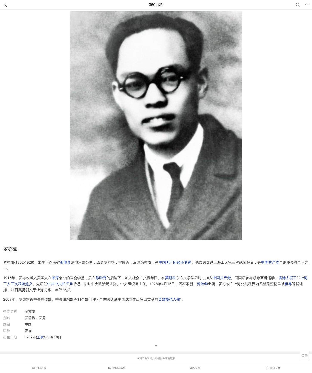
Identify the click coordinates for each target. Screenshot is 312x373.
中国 (162, 262)
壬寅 (40, 337)
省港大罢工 (287, 278)
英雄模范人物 (169, 299)
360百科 (156, 5)
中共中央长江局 (60, 284)
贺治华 (202, 284)
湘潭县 (65, 262)
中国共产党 (270, 262)
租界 (288, 284)
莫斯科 (170, 278)
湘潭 (55, 278)
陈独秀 (101, 278)
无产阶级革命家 (179, 262)
